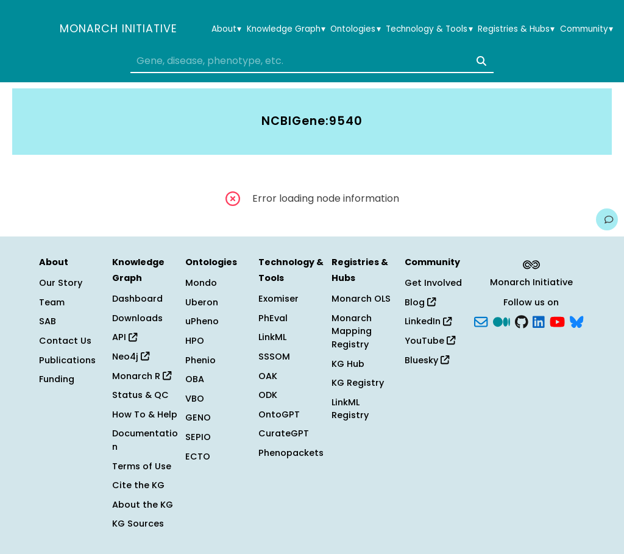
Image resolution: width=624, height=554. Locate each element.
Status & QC (140, 395)
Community (586, 29)
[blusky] (576, 320)
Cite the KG (138, 485)
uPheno (202, 321)
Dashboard (137, 299)
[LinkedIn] (539, 320)
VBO (194, 398)
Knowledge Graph (286, 29)
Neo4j (130, 356)
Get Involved (433, 283)
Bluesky (427, 360)
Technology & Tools (429, 29)
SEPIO (198, 437)
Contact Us (65, 341)
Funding (56, 379)
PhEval (273, 318)
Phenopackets (291, 453)
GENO (198, 417)
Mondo (201, 283)
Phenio (200, 360)
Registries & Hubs (516, 29)
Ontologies (355, 29)
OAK (267, 376)
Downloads (137, 318)
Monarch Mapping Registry (352, 331)
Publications (67, 360)
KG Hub (348, 364)
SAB (47, 321)
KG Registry (358, 383)
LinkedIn (428, 321)
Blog (420, 302)
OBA (194, 379)
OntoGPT (279, 414)
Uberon (201, 302)
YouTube (430, 341)
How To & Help (144, 414)
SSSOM (274, 356)
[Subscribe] (481, 320)
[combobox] (312, 61)
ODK (267, 395)
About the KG (142, 505)
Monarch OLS (361, 299)
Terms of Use (141, 466)
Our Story (60, 283)
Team (52, 302)
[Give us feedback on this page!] (607, 219)
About (226, 29)
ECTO (197, 456)
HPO (194, 341)
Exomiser (278, 299)
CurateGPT (283, 433)
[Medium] (501, 320)
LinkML (272, 337)
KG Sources (138, 523)
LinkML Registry (350, 409)
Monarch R (141, 376)
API (124, 337)
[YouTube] (557, 320)
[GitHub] (521, 320)
